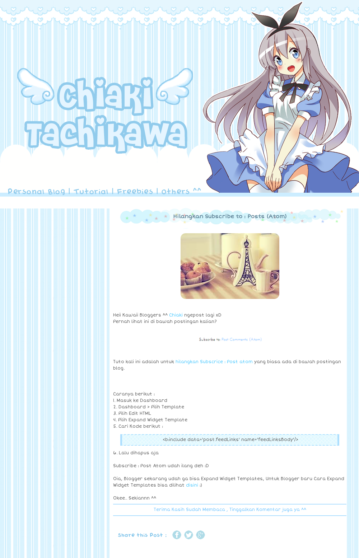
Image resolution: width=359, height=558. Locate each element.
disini (192, 485)
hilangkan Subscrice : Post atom (214, 362)
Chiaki (176, 315)
